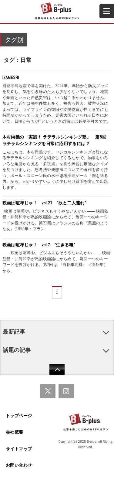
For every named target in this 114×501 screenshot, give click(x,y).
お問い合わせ (19, 465)
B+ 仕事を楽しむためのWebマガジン (56, 11)
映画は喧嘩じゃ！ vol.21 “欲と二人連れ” (44, 203)
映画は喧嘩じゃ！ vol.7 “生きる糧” (38, 244)
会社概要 (14, 432)
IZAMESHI (10, 77)
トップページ (19, 415)
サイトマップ (19, 449)
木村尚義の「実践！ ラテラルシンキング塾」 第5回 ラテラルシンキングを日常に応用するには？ (56, 140)
